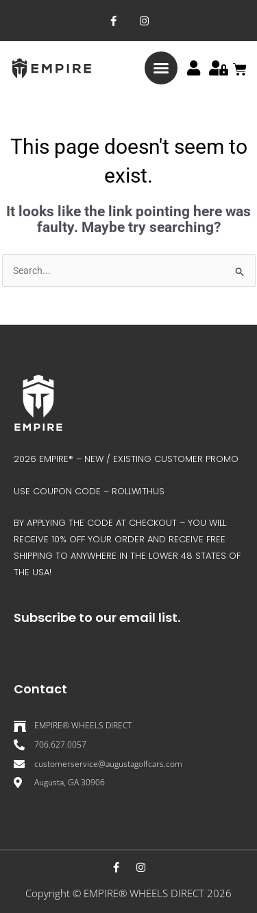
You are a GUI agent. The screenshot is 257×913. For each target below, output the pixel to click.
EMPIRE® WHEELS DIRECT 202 (154, 893)
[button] (161, 67)
